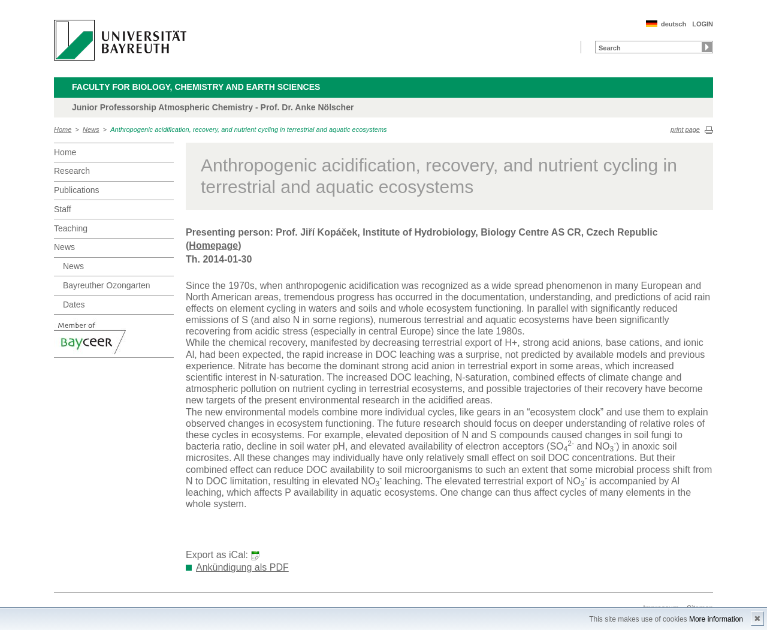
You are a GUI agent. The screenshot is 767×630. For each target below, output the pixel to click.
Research (72, 171)
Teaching (70, 228)
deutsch (673, 24)
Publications (76, 190)
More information (716, 619)
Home (62, 129)
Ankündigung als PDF (242, 567)
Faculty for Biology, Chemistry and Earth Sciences (196, 87)
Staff (62, 209)
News (91, 129)
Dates (74, 304)
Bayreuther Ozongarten (106, 285)
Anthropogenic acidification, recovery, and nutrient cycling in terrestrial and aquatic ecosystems (248, 129)
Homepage (213, 245)
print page (685, 129)
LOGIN (702, 24)
